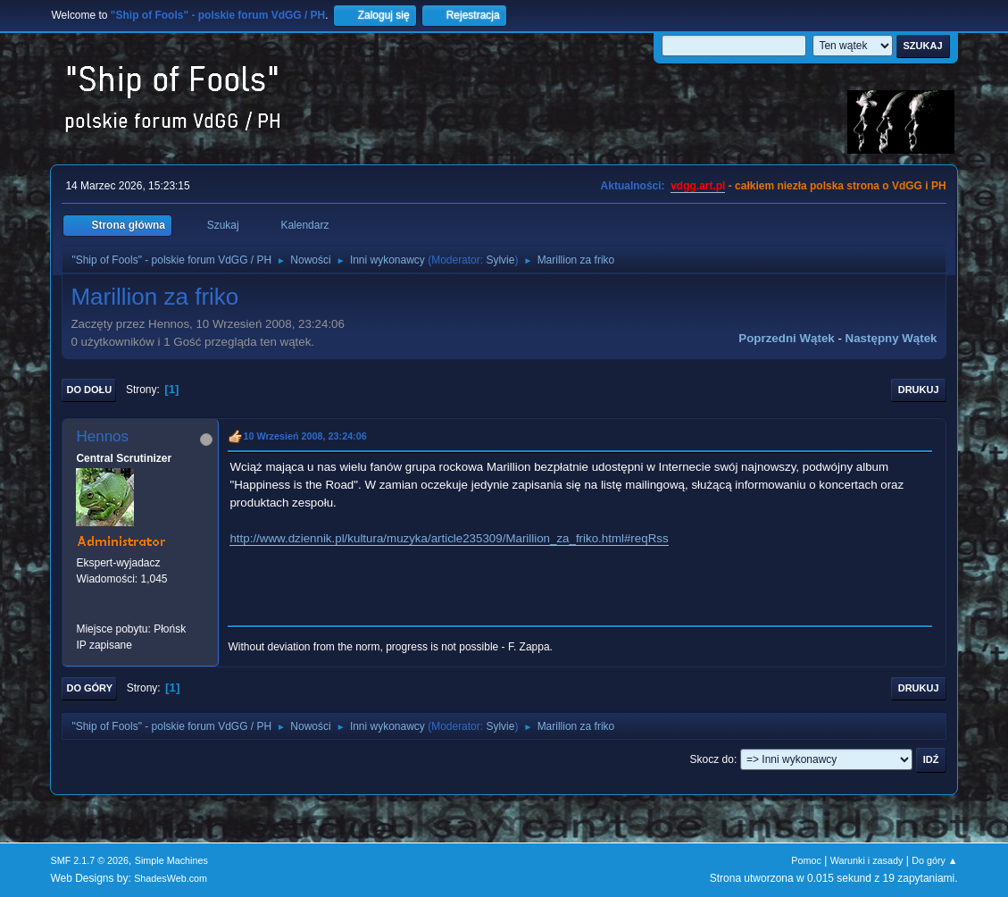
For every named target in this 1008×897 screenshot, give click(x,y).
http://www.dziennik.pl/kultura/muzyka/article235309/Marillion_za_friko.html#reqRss (448, 538)
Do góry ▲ (934, 860)
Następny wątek (891, 338)
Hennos (102, 436)
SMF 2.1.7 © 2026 (89, 860)
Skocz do (712, 759)
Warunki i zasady (867, 860)
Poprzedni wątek (786, 338)
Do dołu (89, 389)
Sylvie (500, 260)
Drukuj (918, 389)
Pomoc (806, 860)
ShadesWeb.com (170, 878)
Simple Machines (171, 860)
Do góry (89, 688)
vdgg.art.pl (698, 186)
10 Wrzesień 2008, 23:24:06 (304, 436)
